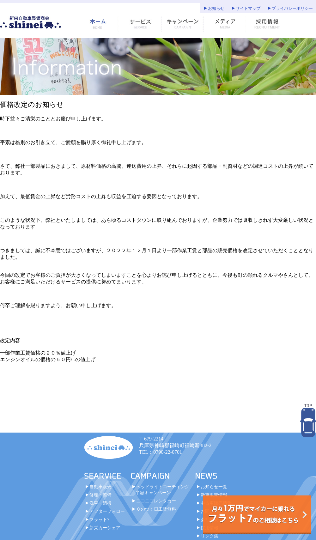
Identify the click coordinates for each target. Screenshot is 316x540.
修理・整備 (100, 498)
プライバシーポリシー (292, 8)
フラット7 (99, 522)
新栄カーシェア (104, 530)
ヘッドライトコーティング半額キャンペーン (162, 492)
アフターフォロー (107, 514)
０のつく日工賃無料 (156, 512)
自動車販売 (100, 489)
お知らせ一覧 (214, 489)
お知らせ (216, 8)
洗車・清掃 (100, 506)
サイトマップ (248, 8)
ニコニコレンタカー (156, 504)
